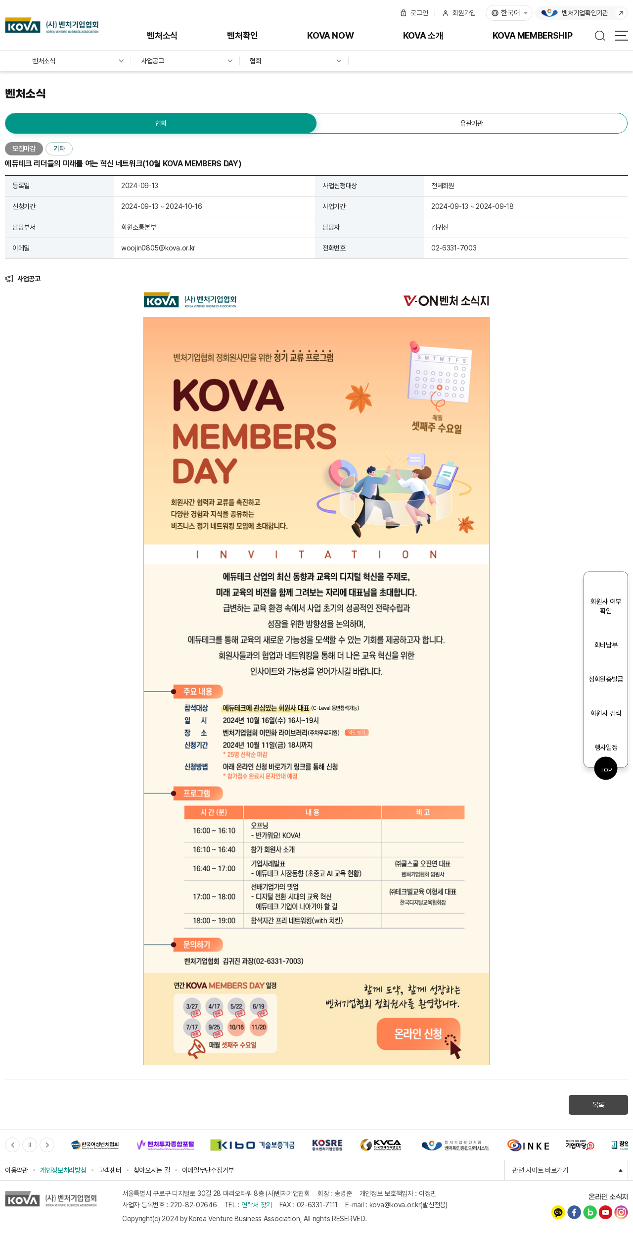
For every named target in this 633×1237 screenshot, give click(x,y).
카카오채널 (558, 1212)
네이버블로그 (590, 1212)
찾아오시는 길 (152, 1170)
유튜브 (605, 1212)
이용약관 (16, 1170)
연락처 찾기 (256, 1205)
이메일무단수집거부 (208, 1170)
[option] (94, 1145)
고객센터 (110, 1170)
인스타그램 (621, 1212)
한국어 (510, 12)
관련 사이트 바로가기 (570, 1170)
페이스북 (574, 1212)
